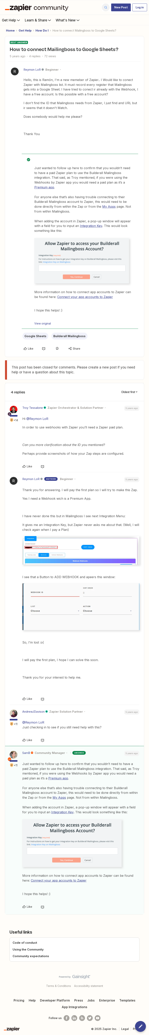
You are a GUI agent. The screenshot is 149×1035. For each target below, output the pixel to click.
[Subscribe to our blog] (82, 1018)
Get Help (11, 20)
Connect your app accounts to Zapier (85, 297)
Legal (125, 1029)
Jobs (91, 1000)
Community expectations (31, 956)
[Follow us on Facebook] (66, 1018)
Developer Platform (55, 1000)
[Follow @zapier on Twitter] (90, 1018)
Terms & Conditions (58, 986)
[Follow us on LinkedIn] (74, 1018)
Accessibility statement (88, 986)
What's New (68, 20)
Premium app (44, 187)
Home (10, 30)
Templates (127, 1000)
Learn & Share (38, 20)
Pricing (19, 1000)
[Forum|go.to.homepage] (37, 7)
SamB (26, 753)
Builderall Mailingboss (69, 336)
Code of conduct (25, 942)
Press (78, 1000)
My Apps (109, 206)
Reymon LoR (32, 69)
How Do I (42, 30)
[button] (121, 7)
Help (32, 1000)
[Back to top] (144, 980)
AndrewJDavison (33, 711)
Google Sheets (35, 336)
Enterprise (107, 1000)
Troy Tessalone (32, 408)
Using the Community (28, 949)
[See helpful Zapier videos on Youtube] (97, 1018)
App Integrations (74, 1007)
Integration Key (91, 226)
